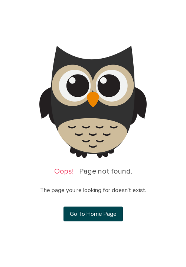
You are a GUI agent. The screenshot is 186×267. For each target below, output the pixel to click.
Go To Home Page (93, 214)
